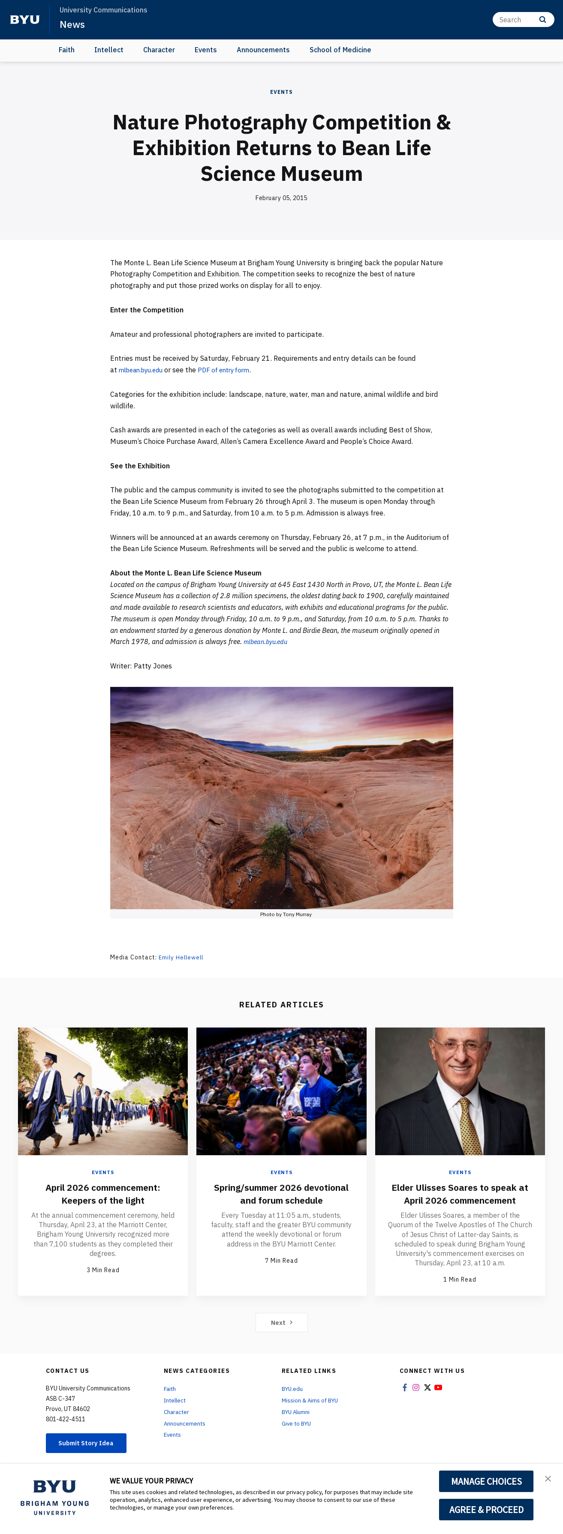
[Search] (523, 19)
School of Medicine (340, 49)
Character (159, 49)
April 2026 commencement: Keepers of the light (103, 1193)
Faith (67, 49)
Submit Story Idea (90, 1442)
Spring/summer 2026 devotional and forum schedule (281, 1199)
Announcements (263, 49)
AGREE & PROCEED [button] (486, 1510)
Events (206, 49)
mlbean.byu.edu (144, 370)
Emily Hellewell (182, 957)
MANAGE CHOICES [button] (486, 1481)
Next (281, 1321)
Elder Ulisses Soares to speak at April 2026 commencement (460, 1193)
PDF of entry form (233, 370)
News (73, 24)
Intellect (108, 49)
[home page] (25, 19)
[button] (548, 1479)
